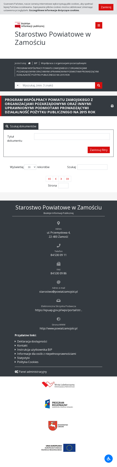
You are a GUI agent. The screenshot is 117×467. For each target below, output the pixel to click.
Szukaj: (87, 167)
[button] (49, 179)
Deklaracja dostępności (32, 341)
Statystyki (23, 358)
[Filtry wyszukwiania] (18, 85)
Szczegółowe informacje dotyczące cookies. (54, 10)
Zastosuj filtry (99, 150)
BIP (35, 63)
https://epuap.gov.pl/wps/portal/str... (58, 310)
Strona (52, 185)
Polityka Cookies (27, 362)
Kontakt (22, 345)
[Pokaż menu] (98, 25)
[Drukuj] (112, 106)
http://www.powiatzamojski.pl (58, 328)
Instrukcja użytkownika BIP (34, 349)
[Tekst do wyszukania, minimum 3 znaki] (57, 85)
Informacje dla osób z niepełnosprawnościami (46, 354)
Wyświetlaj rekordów (29, 167)
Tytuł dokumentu (14, 139)
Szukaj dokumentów (21, 126)
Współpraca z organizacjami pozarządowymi (63, 63)
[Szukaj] (98, 85)
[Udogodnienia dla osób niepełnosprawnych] (108, 459)
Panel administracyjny (31, 372)
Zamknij (106, 7)
